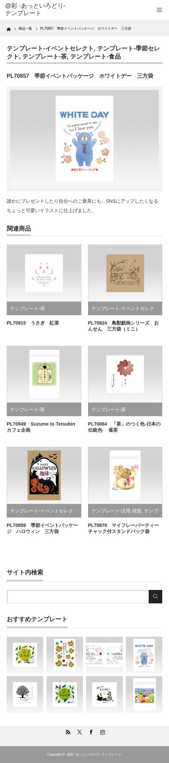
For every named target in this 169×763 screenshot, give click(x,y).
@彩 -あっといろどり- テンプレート (35, 9)
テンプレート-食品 (95, 56)
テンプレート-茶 (44, 56)
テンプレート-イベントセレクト (50, 48)
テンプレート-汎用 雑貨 (116, 510)
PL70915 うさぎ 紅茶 (33, 323)
